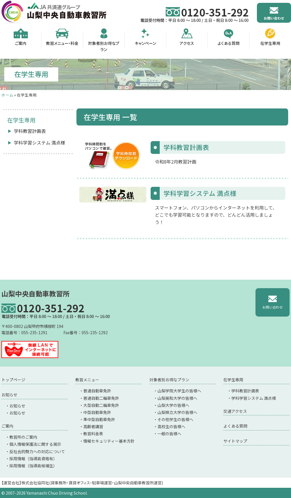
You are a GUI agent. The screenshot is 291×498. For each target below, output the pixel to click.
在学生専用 (233, 379)
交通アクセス (235, 411)
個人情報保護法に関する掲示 (35, 444)
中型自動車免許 (97, 412)
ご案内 (7, 426)
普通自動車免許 (97, 390)
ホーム (7, 95)
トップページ (13, 379)
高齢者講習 (93, 426)
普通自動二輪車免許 (101, 398)
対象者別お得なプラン (169, 379)
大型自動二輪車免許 (101, 405)
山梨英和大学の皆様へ (177, 398)
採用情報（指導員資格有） (33, 458)
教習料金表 (93, 433)
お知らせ (9, 394)
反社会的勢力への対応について (37, 451)
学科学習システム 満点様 (39, 142)
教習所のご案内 (23, 437)
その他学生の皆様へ (175, 419)
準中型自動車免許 (99, 419)
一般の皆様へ (169, 433)
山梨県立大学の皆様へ (177, 412)
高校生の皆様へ (171, 426)
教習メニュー (87, 379)
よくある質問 (235, 426)
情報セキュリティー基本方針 (109, 440)
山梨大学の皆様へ (173, 405)
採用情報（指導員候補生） (33, 465)
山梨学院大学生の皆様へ (179, 390)
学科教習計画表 (30, 130)
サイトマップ (235, 441)
